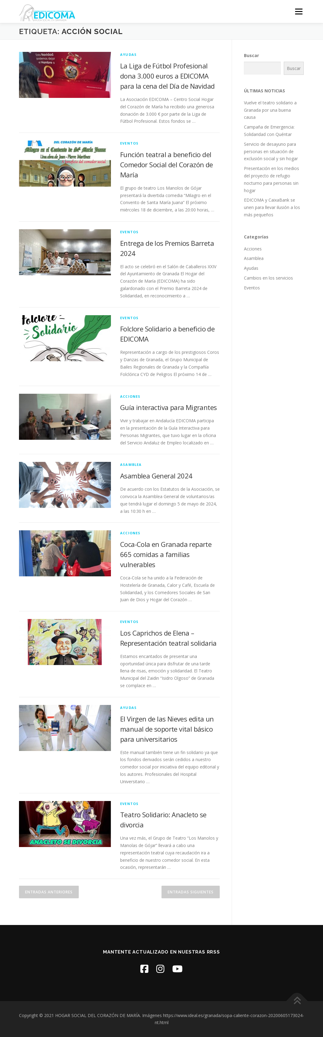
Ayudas (128, 54)
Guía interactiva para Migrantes (168, 407)
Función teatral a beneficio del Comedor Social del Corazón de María (166, 164)
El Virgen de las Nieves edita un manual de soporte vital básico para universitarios (167, 729)
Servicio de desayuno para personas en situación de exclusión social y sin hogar (271, 151)
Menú (298, 11)
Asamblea (131, 464)
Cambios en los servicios (268, 278)
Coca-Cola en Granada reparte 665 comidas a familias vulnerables (165, 554)
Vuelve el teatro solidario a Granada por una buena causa (270, 110)
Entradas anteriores (49, 892)
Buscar (251, 55)
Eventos (129, 143)
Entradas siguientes (191, 892)
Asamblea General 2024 (156, 475)
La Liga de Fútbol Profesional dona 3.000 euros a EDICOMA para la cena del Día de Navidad (167, 76)
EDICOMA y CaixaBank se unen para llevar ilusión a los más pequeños (272, 207)
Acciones (130, 396)
